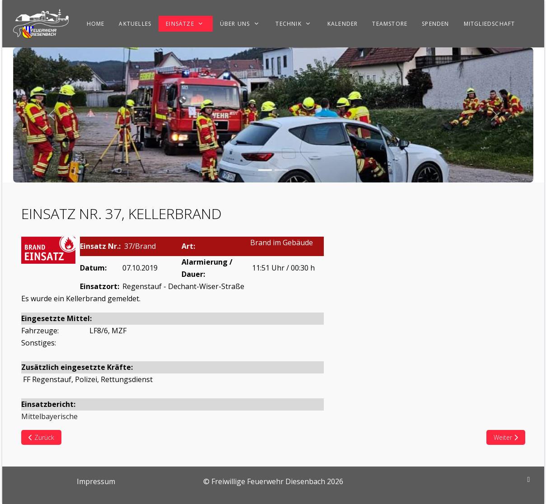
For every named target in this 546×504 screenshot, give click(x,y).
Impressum (96, 481)
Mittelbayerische (49, 416)
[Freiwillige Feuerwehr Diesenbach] (41, 23)
